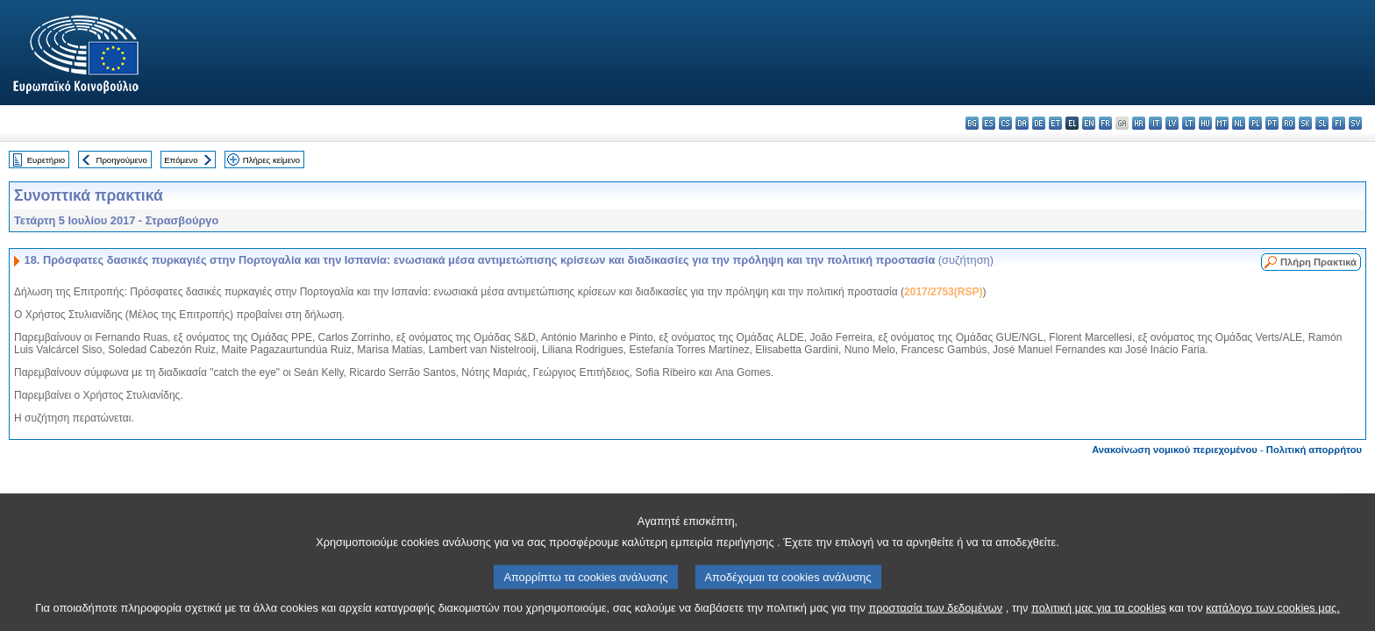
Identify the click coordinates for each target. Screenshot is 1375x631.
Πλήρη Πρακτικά (1318, 262)
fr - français (1105, 123)
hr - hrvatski (1138, 123)
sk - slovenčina (1305, 123)
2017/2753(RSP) (943, 292)
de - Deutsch (1038, 123)
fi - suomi (1338, 123)
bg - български (972, 123)
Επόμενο (180, 160)
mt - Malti (1222, 123)
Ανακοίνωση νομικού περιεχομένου (1174, 449)
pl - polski (1255, 123)
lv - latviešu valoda (1172, 123)
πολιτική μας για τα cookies (1098, 615)
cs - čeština (1005, 123)
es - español (988, 123)
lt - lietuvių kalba (1188, 123)
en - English (1088, 123)
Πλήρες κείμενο (271, 160)
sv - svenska (1355, 123)
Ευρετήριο (46, 160)
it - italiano (1155, 123)
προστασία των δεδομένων (935, 615)
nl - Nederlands (1238, 123)
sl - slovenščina (1322, 123)
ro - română (1288, 123)
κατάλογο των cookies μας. (1273, 615)
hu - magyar (1205, 123)
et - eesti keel (1055, 123)
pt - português (1272, 123)
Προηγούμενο (121, 160)
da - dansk (1022, 123)
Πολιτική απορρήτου (1314, 449)
